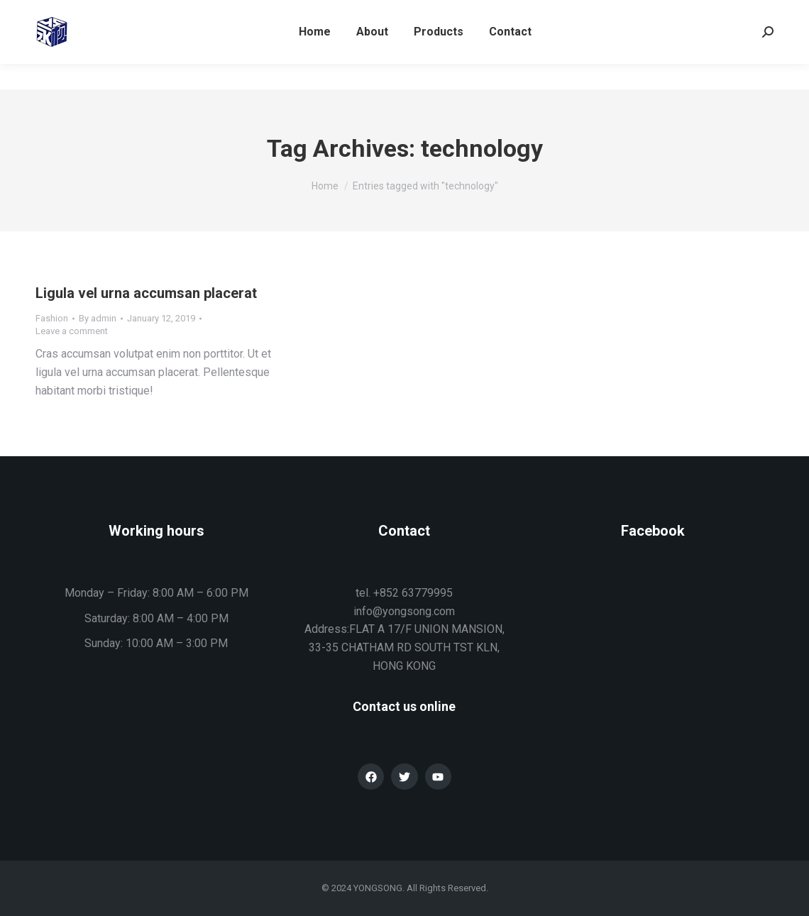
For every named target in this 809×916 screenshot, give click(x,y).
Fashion (51, 318)
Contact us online (404, 706)
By (97, 318)
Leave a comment (71, 331)
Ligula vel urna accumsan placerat (146, 293)
